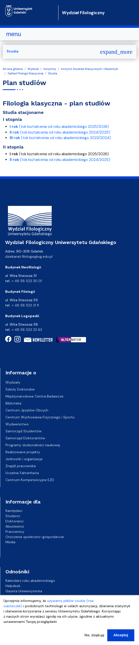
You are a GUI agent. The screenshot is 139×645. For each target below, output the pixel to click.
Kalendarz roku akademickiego (30, 580)
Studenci (12, 516)
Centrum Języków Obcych (26, 410)
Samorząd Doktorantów (25, 438)
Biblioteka (13, 403)
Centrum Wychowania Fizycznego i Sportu (40, 417)
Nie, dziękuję (94, 639)
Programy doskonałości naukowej (32, 445)
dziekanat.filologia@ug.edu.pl (29, 256)
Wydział (33, 69)
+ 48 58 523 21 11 (25, 305)
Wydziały (12, 382)
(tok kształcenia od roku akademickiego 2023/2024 (59, 137)
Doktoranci (14, 521)
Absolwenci (14, 526)
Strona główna (13, 69)
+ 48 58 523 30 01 (27, 281)
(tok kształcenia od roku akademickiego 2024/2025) (60, 132)
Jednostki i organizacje (24, 459)
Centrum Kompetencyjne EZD (29, 480)
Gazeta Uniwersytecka (23, 591)
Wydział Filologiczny (83, 12)
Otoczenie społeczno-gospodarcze (34, 537)
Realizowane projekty (22, 452)
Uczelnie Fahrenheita (22, 473)
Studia (52, 73)
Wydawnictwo (17, 424)
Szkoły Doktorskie (20, 389)
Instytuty (49, 69)
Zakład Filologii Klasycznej (25, 73)
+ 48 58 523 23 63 (27, 329)
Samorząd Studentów (23, 431)
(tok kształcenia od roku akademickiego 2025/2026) (59, 126)
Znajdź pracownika (20, 466)
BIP (7, 596)
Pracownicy (14, 531)
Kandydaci (13, 510)
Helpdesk (12, 586)
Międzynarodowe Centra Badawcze (34, 396)
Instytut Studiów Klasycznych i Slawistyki (89, 69)
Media (10, 542)
